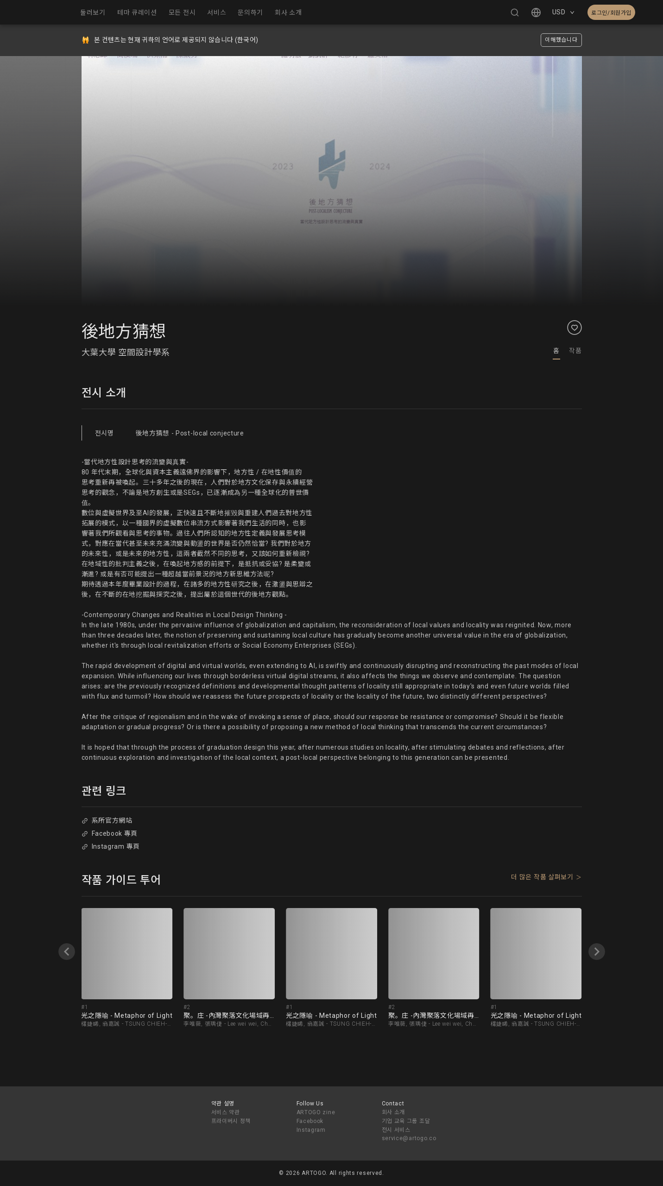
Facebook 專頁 (110, 833)
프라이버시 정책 (231, 1121)
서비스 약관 (225, 1112)
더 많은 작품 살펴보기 (542, 877)
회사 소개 (393, 1112)
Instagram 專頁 (111, 846)
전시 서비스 (396, 1130)
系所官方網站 (107, 820)
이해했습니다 (561, 40)
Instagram (311, 1130)
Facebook (310, 1121)
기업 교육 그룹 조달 (406, 1121)
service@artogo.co (409, 1138)
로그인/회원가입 (611, 13)
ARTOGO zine (316, 1112)
